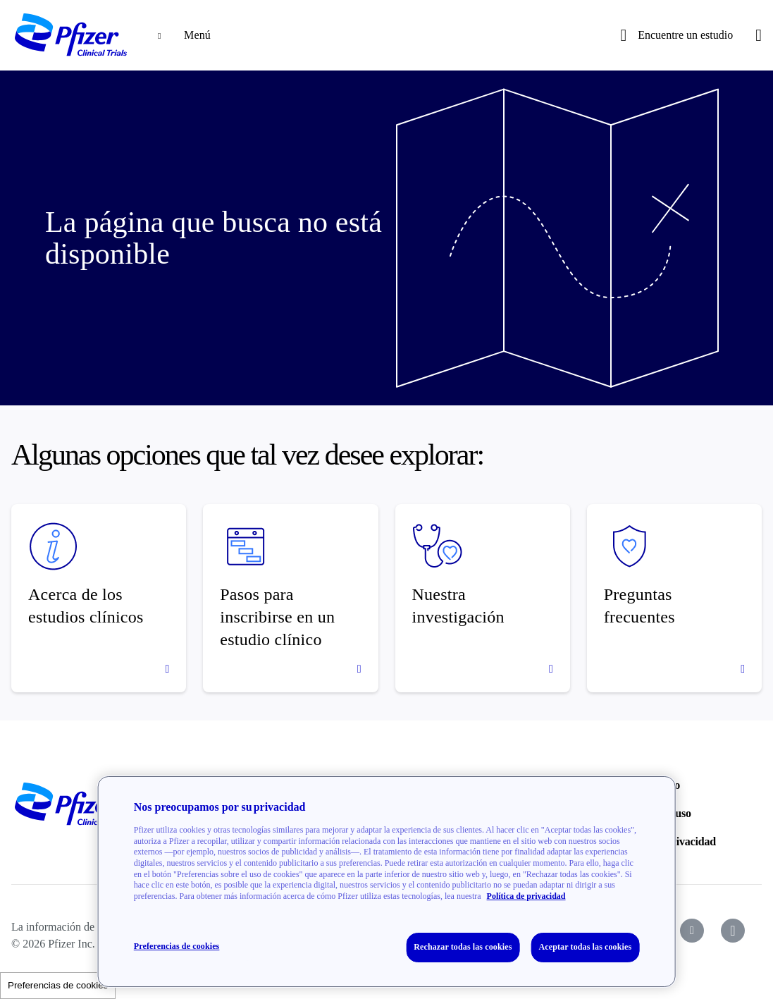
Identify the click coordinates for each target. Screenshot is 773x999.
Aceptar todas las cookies (584, 947)
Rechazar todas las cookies (463, 947)
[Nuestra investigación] (482, 598)
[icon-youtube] (692, 931)
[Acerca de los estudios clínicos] (98, 598)
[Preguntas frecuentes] (674, 598)
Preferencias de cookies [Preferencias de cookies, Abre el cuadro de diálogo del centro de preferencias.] (177, 946)
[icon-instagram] (733, 931)
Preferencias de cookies (58, 985)
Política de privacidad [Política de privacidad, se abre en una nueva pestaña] (526, 896)
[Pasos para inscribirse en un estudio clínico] (290, 598)
